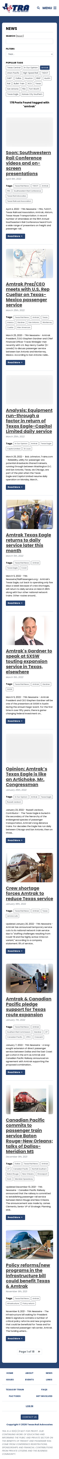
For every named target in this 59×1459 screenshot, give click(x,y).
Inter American (23, 327)
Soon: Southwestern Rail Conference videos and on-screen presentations (28, 163)
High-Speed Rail (30, 73)
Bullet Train (19, 83)
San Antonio (13, 88)
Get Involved (44, 1396)
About (29, 1373)
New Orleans (28, 1174)
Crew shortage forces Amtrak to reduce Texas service (29, 893)
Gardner (21, 322)
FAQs (44, 1389)
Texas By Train (15, 1389)
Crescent (38, 1037)
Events (29, 1379)
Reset (20, 36)
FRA (24, 88)
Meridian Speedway (24, 1179)
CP (46, 1032)
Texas (38, 83)
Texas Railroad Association (19, 201)
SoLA (9, 1179)
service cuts (12, 916)
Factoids (15, 1396)
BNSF (38, 78)
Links (49, 1379)
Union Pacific (13, 73)
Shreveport (42, 1174)
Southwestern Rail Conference (27, 191)
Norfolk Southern (39, 1169)
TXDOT (45, 73)
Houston (29, 78)
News (49, 1373)
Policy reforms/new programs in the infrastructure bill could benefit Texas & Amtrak (28, 1275)
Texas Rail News (22, 186)
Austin (47, 78)
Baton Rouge (13, 1174)
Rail (8, 83)
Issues (10, 1379)
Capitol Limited (13, 449)
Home (9, 1373)
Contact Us (30, 1417)
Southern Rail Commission (18, 1032)
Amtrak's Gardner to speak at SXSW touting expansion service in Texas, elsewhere (29, 661)
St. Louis (27, 449)
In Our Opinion (31, 67)
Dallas (18, 78)
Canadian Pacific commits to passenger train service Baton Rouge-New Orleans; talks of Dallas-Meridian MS (29, 1135)
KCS (30, 83)
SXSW (9, 689)
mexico (10, 322)
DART (9, 78)
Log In (29, 1406)
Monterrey (47, 322)
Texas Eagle (12, 94)
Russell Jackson (14, 802)
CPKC (28, 1037)
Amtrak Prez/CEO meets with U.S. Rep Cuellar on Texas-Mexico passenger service (28, 294)
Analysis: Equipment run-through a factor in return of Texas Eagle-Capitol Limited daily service (29, 420)
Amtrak (44, 67)
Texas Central (13, 67)
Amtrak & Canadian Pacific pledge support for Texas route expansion (28, 1007)
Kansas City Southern (32, 94)
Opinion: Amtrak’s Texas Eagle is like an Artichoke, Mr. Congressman (26, 777)
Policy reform (28, 1303)
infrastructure (13, 1303)
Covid (23, 568)
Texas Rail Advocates (16, 196)
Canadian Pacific (14, 1037)
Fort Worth (34, 88)
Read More (15, 236)
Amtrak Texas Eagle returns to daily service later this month (28, 543)
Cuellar (10, 327)
